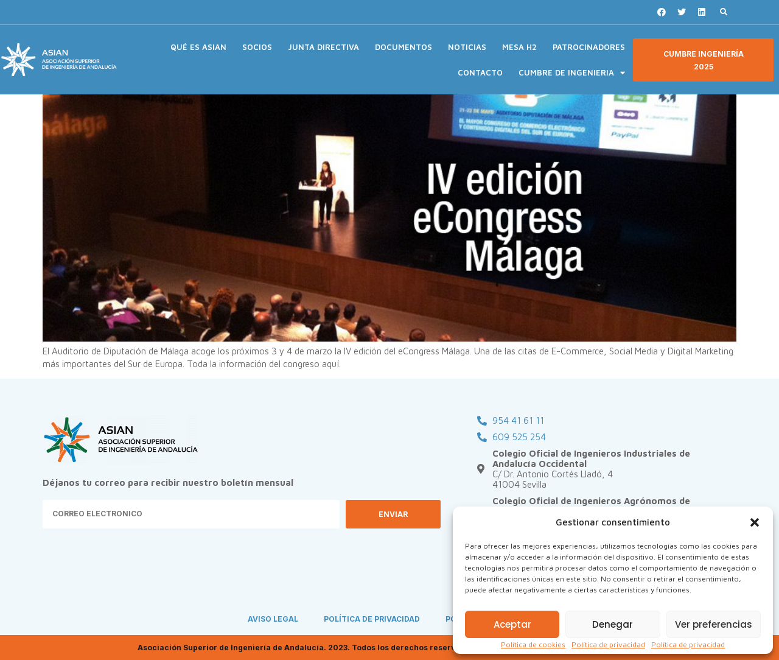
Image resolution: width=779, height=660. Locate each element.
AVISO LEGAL (273, 618)
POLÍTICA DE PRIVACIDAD (372, 618)
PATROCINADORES (589, 47)
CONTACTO (480, 72)
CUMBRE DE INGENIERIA (572, 73)
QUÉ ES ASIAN (198, 47)
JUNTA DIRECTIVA (323, 47)
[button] (755, 522)
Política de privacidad (608, 644)
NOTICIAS (467, 47)
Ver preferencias (713, 624)
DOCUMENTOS (403, 47)
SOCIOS (257, 47)
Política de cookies (533, 644)
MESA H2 (519, 47)
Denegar (612, 624)
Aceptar (512, 624)
